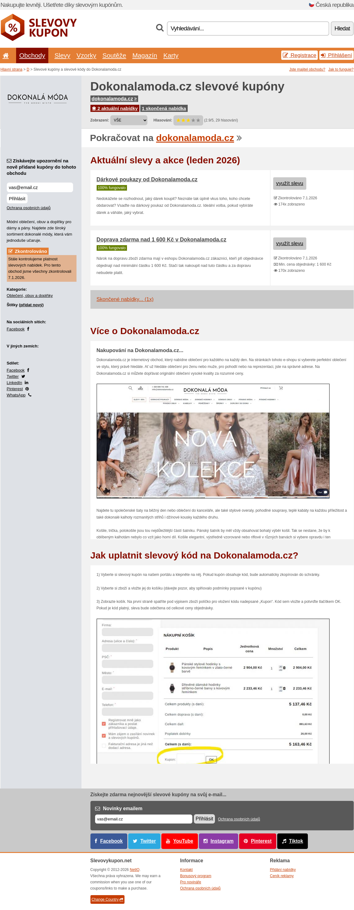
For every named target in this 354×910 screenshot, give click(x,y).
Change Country (107, 899)
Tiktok (296, 841)
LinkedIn (14, 382)
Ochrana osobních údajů (29, 207)
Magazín (144, 55)
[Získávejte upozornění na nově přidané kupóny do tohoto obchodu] (40, 187)
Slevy (62, 55)
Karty (170, 55)
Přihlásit (17, 198)
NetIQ (134, 870)
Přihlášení (336, 55)
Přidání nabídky (283, 870)
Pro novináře (190, 882)
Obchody (32, 55)
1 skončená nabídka (164, 108)
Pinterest (15, 389)
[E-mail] (143, 819)
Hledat (342, 28)
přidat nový (31, 305)
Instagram (222, 841)
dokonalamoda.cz (114, 98)
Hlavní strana (12, 69)
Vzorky (86, 55)
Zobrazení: (99, 120)
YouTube (183, 841)
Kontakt (186, 870)
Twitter (13, 376)
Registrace (299, 55)
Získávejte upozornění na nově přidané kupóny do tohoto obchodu (41, 167)
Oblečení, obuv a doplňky (30, 295)
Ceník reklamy (282, 876)
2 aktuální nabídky (115, 108)
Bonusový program (196, 876)
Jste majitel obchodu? (307, 69)
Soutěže (114, 55)
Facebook (16, 329)
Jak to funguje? (340, 69)
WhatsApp (16, 395)
